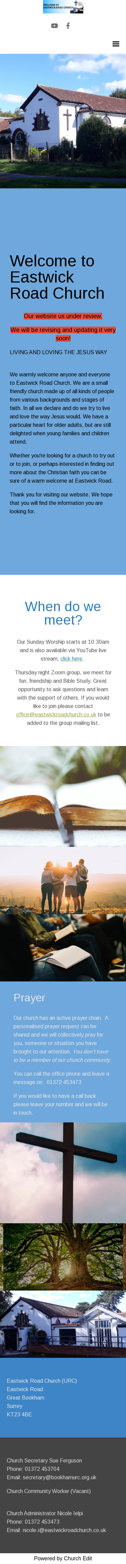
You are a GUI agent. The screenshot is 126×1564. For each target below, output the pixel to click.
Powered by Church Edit (63, 1558)
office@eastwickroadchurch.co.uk (56, 714)
